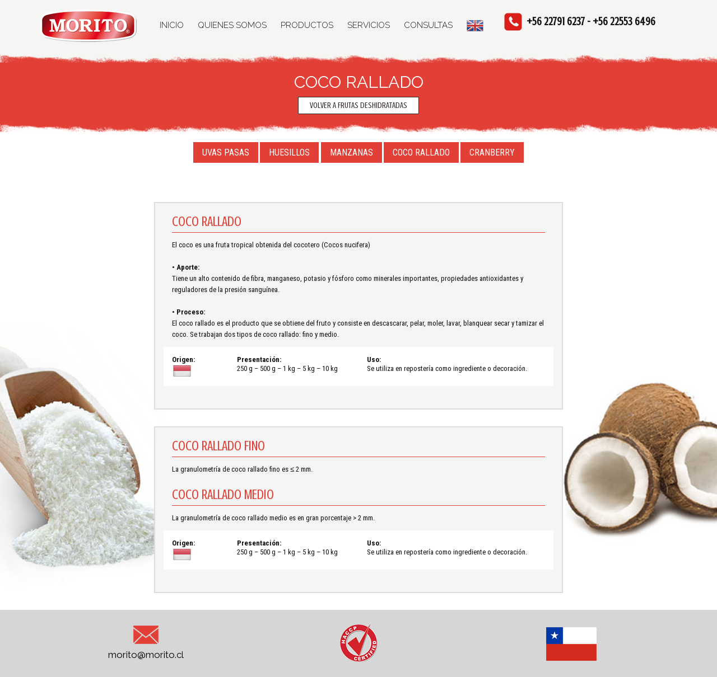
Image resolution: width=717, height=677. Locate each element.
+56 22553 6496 (624, 21)
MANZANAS (351, 152)
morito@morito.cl (146, 640)
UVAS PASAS (225, 152)
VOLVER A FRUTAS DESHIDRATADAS (358, 105)
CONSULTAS (428, 25)
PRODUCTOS (307, 25)
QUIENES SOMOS (232, 25)
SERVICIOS (368, 25)
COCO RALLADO (421, 152)
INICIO (172, 25)
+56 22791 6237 (556, 21)
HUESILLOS (289, 152)
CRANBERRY (492, 152)
